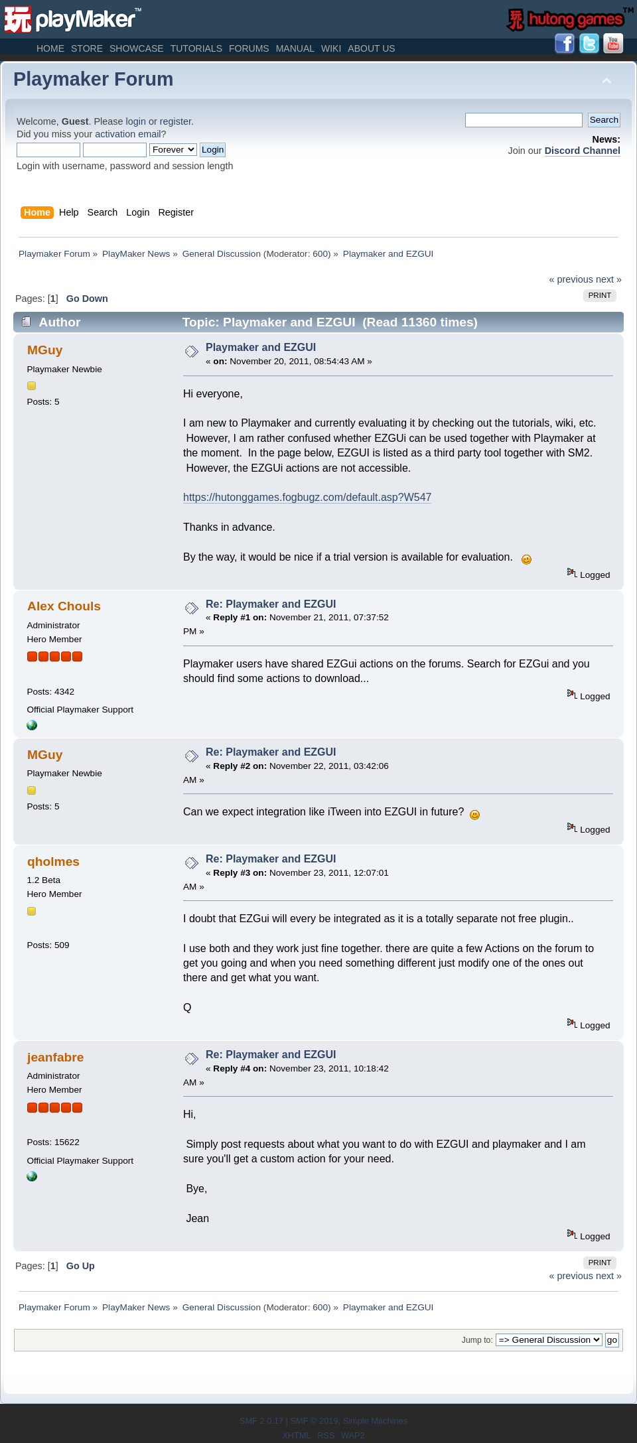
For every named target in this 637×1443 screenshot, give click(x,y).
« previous (571, 279)
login (136, 121)
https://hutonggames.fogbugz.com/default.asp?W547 (307, 497)
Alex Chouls (64, 606)
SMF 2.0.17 (261, 1421)
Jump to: (477, 1340)
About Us (371, 48)
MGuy (44, 350)
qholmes (53, 861)
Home (50, 48)
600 (320, 254)
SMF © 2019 (314, 1421)
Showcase (136, 48)
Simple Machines (375, 1421)
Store (87, 48)
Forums (249, 48)
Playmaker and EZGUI (261, 347)
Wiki (331, 48)
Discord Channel (582, 150)
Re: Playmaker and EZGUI (271, 604)
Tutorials (196, 48)
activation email (128, 134)
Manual (295, 48)
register (175, 121)
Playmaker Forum (93, 79)
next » (609, 279)
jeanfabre (55, 1057)
